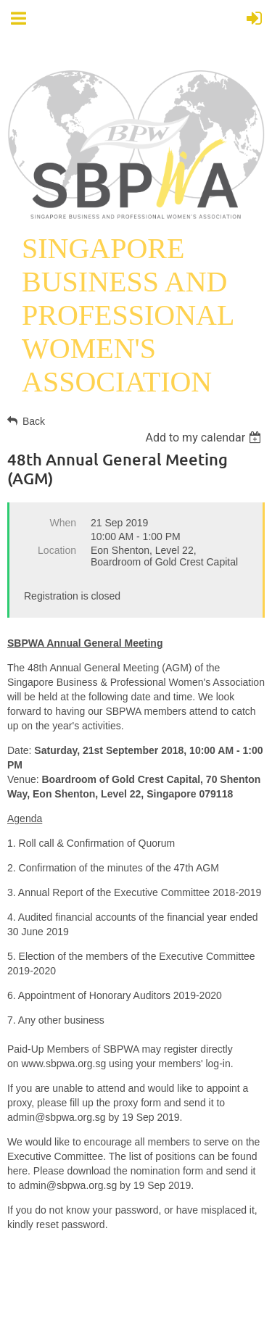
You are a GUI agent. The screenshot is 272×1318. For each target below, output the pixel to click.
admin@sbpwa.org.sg (56, 1117)
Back (33, 421)
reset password (70, 1224)
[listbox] (205, 437)
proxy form (137, 1102)
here (17, 1171)
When (62, 523)
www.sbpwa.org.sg (63, 1063)
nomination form (167, 1171)
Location (57, 550)
